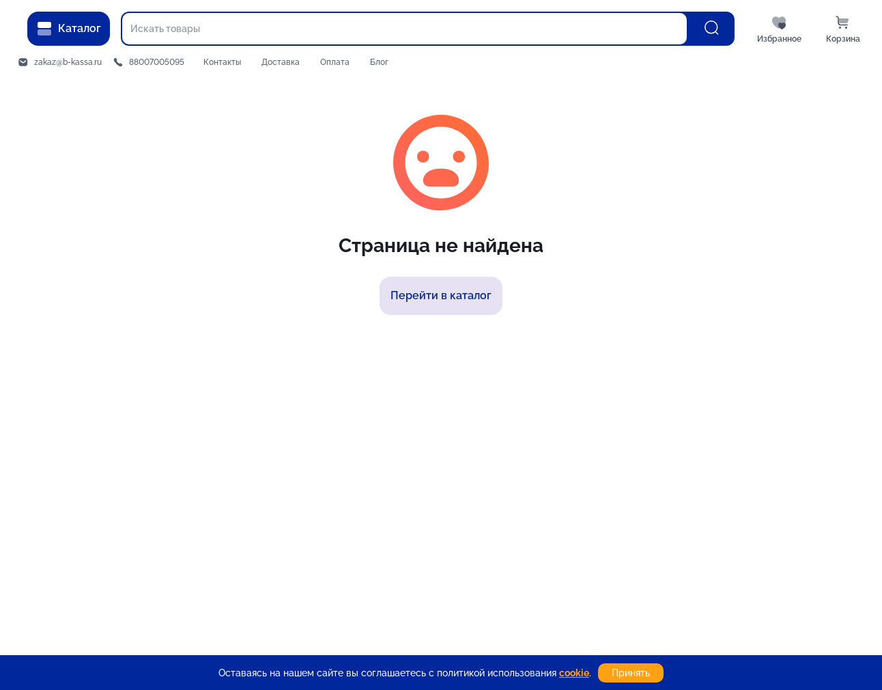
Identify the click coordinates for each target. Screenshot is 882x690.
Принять (631, 672)
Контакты (222, 62)
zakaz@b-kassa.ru (68, 62)
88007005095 (156, 62)
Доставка (280, 62)
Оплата (335, 62)
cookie (574, 672)
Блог (379, 62)
